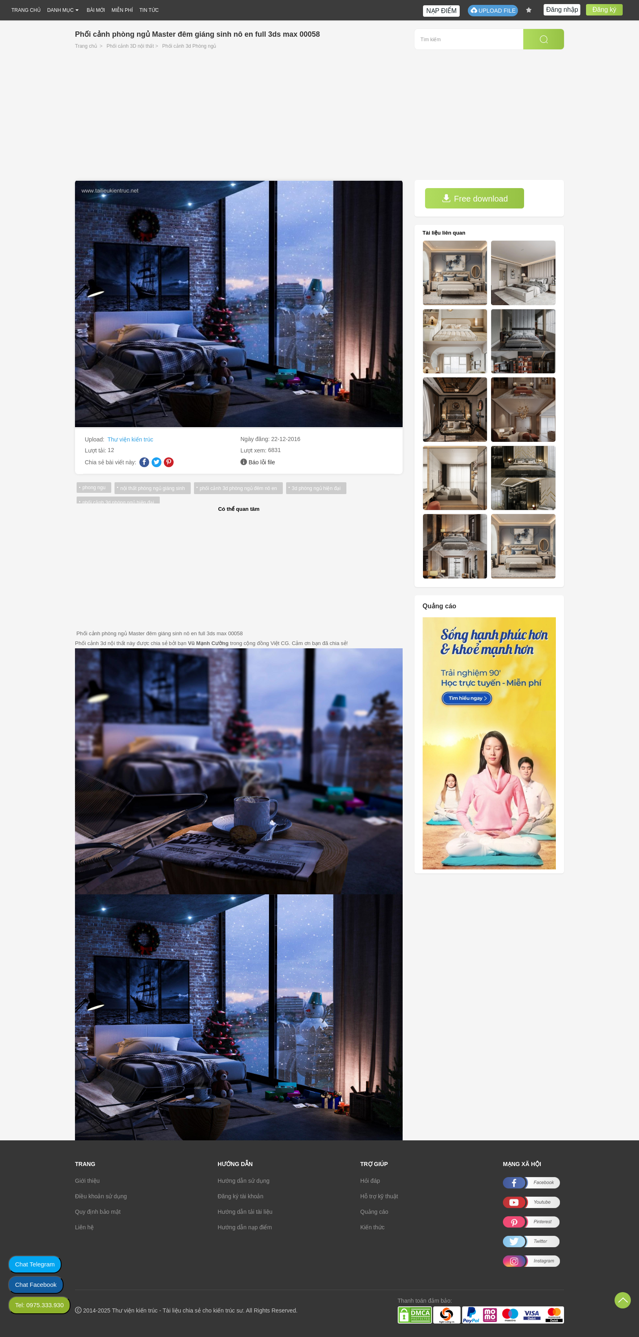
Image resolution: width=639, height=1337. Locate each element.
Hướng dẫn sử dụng (243, 1180)
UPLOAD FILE (493, 10)
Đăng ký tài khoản (240, 1196)
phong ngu (94, 487)
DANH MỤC (60, 10)
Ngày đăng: (255, 439)
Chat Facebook (36, 1284)
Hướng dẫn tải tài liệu (245, 1211)
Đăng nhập (562, 9)
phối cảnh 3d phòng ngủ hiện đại (118, 503)
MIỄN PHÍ (122, 10)
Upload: (95, 439)
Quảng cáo (374, 1211)
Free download (475, 198)
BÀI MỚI (96, 10)
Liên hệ (84, 1227)
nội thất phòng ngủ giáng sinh (152, 488)
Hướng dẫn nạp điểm (245, 1227)
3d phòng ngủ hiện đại (315, 488)
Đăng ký (605, 9)
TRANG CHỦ (26, 10)
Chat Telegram (35, 1264)
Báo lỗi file (262, 462)
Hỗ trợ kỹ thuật (379, 1196)
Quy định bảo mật (98, 1211)
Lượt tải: (96, 450)
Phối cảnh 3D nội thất (130, 46)
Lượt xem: (254, 450)
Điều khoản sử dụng (101, 1196)
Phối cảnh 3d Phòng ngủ (189, 46)
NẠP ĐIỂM (441, 10)
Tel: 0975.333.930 (39, 1305)
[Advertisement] (319, 119)
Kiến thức (372, 1227)
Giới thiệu (87, 1180)
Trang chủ (86, 46)
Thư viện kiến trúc (130, 439)
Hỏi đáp (370, 1180)
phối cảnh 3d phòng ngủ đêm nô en (238, 488)
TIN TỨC (149, 10)
